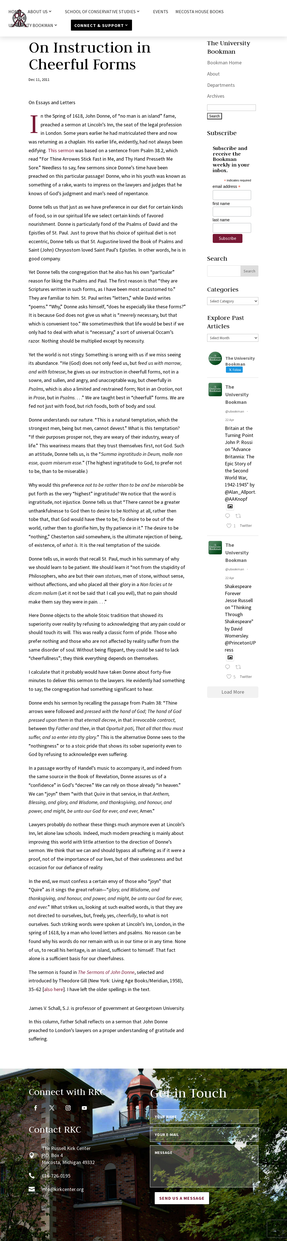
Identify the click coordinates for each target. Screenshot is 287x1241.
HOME (14, 12)
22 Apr (229, 420)
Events (160, 12)
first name (221, 203)
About (213, 73)
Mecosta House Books (199, 12)
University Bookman (30, 25)
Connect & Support (99, 25)
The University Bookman (237, 394)
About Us (38, 11)
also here (53, 989)
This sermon (61, 150)
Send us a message (182, 1198)
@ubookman (234, 411)
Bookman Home (224, 62)
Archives (215, 96)
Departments (221, 85)
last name (221, 220)
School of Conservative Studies (100, 11)
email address (226, 186)
